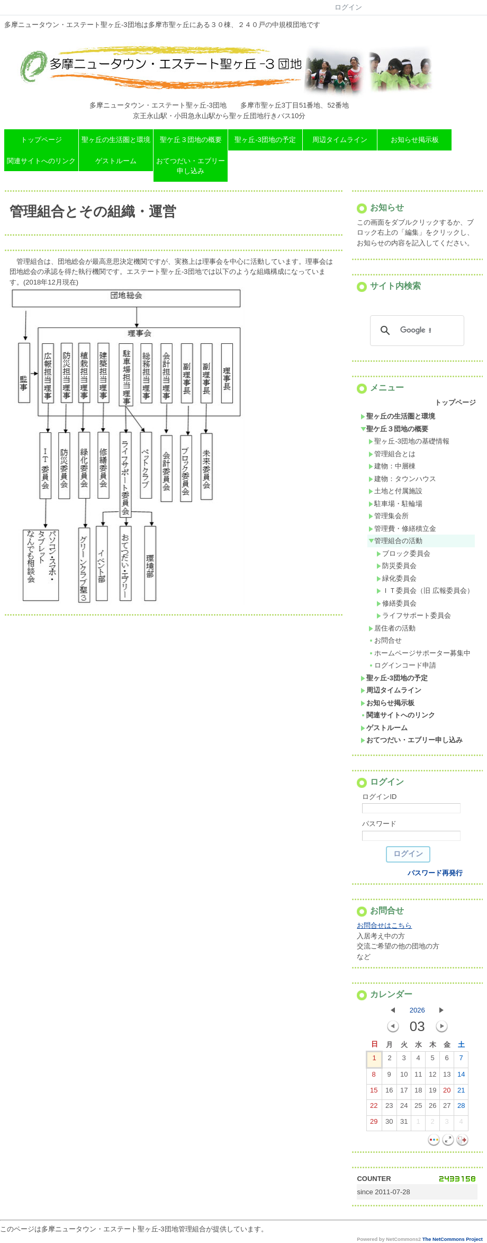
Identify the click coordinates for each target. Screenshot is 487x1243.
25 (418, 1108)
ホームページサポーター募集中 (419, 653)
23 (389, 1108)
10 (404, 1076)
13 (446, 1076)
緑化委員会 (396, 578)
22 (373, 1108)
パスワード (379, 824)
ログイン (348, 7)
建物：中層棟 (392, 466)
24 (404, 1108)
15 (373, 1092)
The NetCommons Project (452, 1239)
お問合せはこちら (384, 925)
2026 (417, 1010)
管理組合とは (392, 454)
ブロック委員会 (403, 553)
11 (418, 1076)
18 (418, 1092)
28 (461, 1108)
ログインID (379, 797)
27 (446, 1108)
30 (389, 1123)
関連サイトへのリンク (41, 161)
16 (389, 1092)
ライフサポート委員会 (413, 615)
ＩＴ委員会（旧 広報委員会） (425, 590)
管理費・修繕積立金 (402, 528)
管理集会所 (388, 516)
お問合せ (385, 640)
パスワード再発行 (435, 873)
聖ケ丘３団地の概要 (191, 140)
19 (432, 1092)
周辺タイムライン (339, 140)
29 (373, 1123)
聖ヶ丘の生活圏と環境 (116, 140)
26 (432, 1108)
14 (461, 1076)
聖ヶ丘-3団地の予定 (265, 140)
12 (432, 1076)
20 (446, 1092)
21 (461, 1092)
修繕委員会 (396, 603)
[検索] (415, 330)
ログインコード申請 (402, 665)
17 (404, 1092)
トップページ (41, 140)
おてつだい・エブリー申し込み (190, 166)
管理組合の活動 (395, 541)
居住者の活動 (392, 628)
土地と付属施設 (395, 491)
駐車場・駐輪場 (395, 504)
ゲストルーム (116, 161)
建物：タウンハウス (402, 479)
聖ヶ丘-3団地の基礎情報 (408, 441)
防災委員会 (396, 566)
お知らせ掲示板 (415, 140)
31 (404, 1123)
